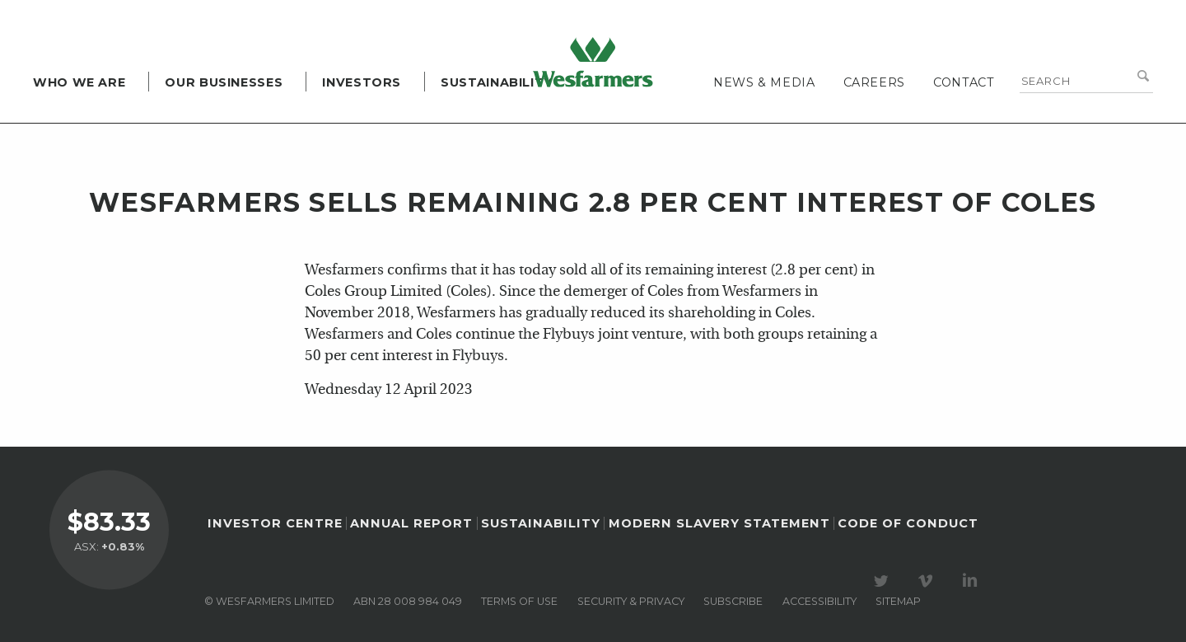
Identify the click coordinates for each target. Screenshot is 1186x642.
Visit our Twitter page (884, 581)
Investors (361, 82)
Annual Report (411, 523)
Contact (963, 82)
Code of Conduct (908, 523)
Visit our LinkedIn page (973, 581)
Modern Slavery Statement (719, 523)
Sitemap (898, 601)
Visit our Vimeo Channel (928, 581)
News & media (764, 82)
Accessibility (819, 601)
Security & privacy (630, 601)
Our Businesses (223, 82)
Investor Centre (275, 523)
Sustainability (497, 82)
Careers (874, 82)
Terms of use (519, 601)
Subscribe (733, 601)
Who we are (79, 82)
